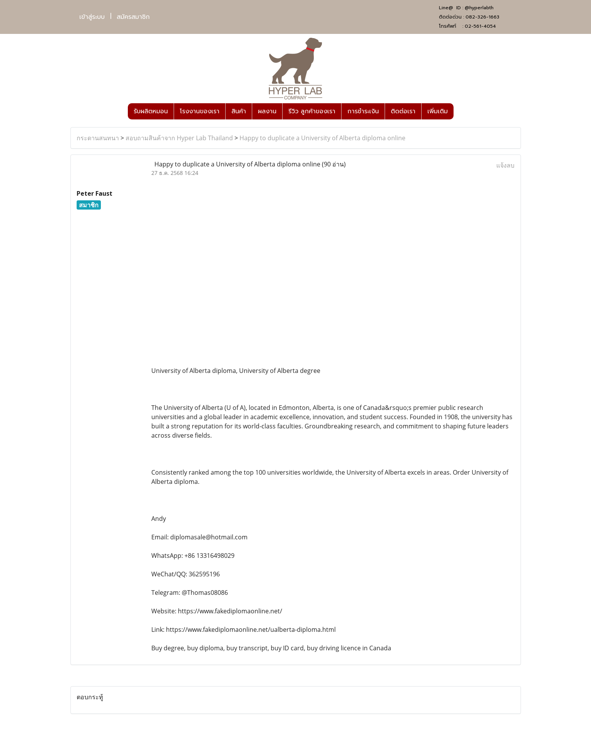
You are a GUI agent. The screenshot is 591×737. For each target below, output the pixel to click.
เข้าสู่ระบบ (92, 17)
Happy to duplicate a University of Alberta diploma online (322, 138)
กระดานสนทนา (98, 138)
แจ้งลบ (505, 165)
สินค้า (238, 111)
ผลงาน (267, 111)
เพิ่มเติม (437, 111)
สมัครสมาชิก (133, 17)
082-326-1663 (482, 16)
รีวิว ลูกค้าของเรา (311, 111)
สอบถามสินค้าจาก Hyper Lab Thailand (179, 138)
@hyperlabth (479, 7)
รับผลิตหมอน (151, 111)
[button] (460, 111)
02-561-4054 (480, 26)
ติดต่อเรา (403, 111)
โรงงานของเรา (199, 111)
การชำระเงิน (363, 111)
